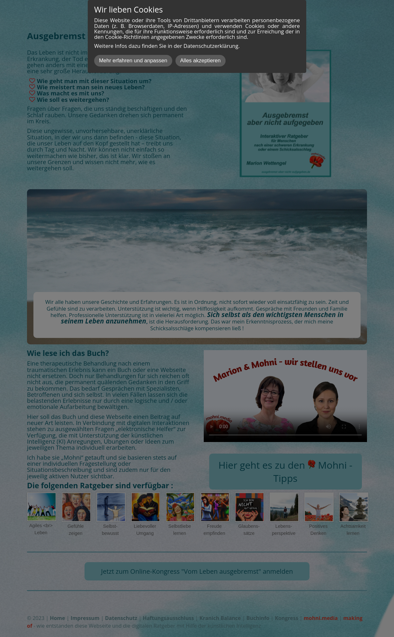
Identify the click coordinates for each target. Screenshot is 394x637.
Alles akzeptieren (200, 61)
